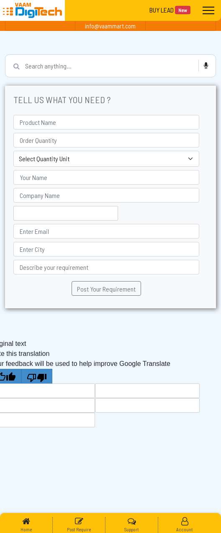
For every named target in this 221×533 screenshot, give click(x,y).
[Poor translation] (36, 376)
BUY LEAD (169, 10)
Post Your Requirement (106, 289)
